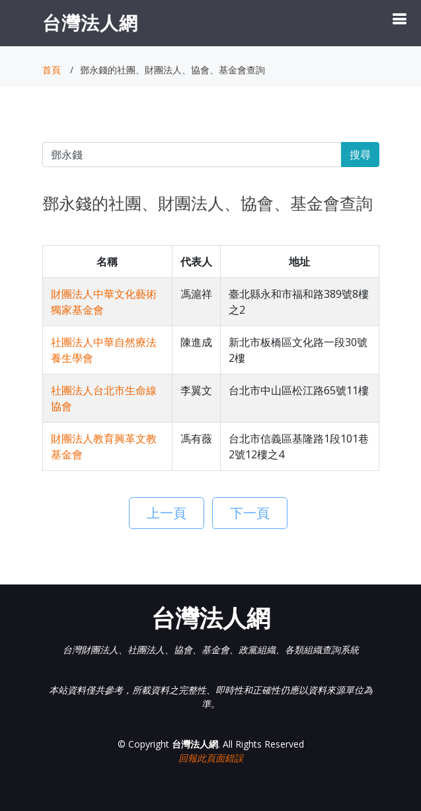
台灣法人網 (90, 22)
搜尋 (360, 154)
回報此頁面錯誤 (210, 758)
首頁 (51, 69)
